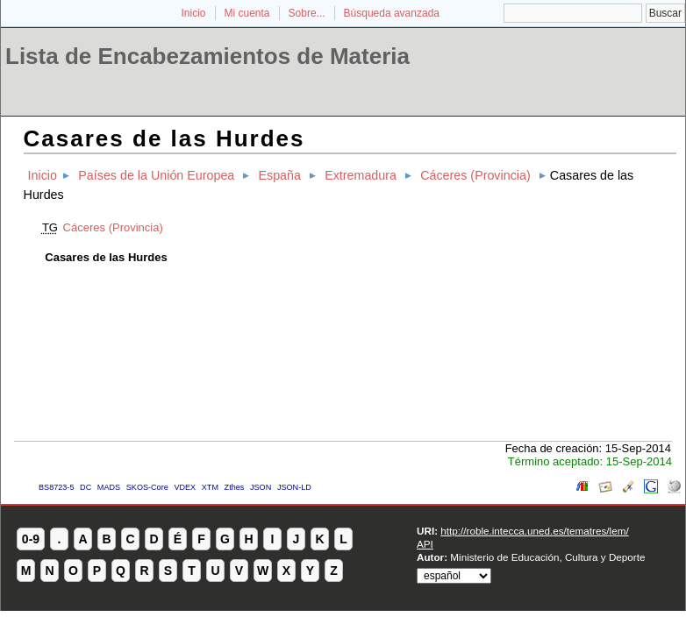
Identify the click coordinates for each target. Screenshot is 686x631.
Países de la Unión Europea (156, 175)
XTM (210, 487)
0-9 (30, 539)
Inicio (193, 13)
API (425, 543)
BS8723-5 (56, 487)
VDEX (185, 487)
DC (85, 487)
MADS (108, 487)
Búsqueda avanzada (391, 13)
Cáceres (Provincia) (475, 175)
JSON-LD (294, 487)
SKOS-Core (147, 487)
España (279, 175)
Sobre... (307, 13)
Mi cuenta (247, 13)
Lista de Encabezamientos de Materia (207, 56)
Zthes (235, 487)
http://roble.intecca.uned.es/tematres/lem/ (534, 530)
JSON (260, 487)
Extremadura (361, 175)
